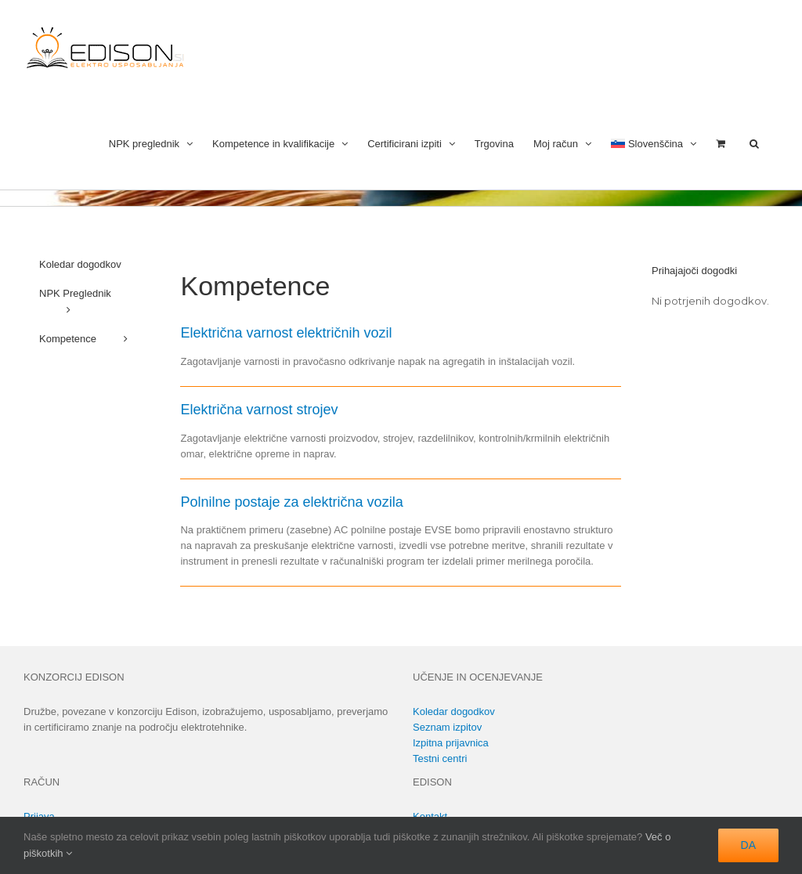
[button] (754, 142)
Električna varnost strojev (259, 409)
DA (748, 845)
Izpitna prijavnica (451, 743)
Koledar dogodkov (454, 711)
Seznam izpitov (447, 727)
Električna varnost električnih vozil (286, 333)
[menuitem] (653, 142)
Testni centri (440, 758)
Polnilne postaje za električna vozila (291, 502)
